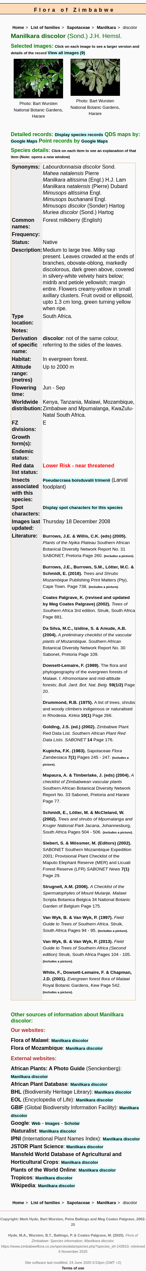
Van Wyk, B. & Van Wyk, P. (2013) (77, 941)
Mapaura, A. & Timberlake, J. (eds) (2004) (86, 775)
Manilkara (106, 27)
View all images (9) (66, 52)
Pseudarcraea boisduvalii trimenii (76, 480)
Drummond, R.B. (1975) (67, 702)
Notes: (20, 330)
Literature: (24, 536)
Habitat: (21, 359)
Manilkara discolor (69, 1040)
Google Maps (24, 141)
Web (36, 1123)
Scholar (72, 1123)
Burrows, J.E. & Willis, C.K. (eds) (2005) (84, 536)
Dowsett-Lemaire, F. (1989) (71, 665)
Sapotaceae (78, 27)
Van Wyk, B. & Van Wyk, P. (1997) (77, 917)
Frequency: (26, 234)
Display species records (79, 134)
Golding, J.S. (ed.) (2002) (69, 726)
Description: (27, 250)
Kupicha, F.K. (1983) (64, 750)
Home (18, 27)
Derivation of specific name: (24, 345)
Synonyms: (26, 167)
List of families (45, 27)
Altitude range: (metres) (22, 373)
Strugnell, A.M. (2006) (65, 886)
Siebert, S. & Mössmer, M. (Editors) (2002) (86, 843)
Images (52, 1123)
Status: (20, 242)
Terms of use (73, 1268)
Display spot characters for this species (83, 507)
